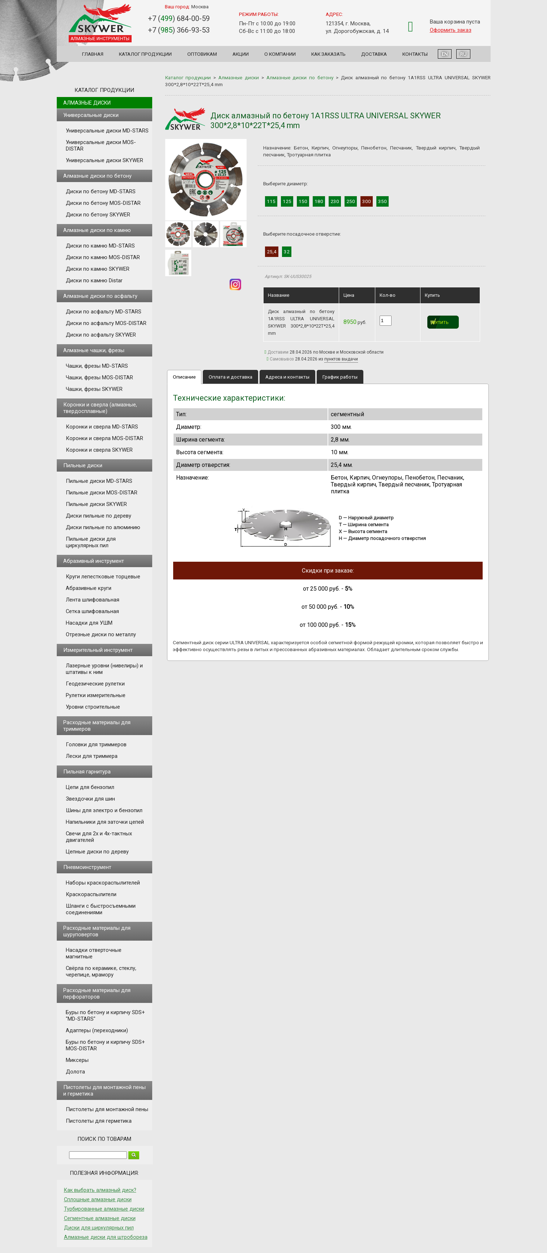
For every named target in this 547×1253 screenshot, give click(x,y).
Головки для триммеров (96, 744)
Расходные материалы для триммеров (97, 725)
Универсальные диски (91, 115)
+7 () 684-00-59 (179, 18)
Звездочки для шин (90, 799)
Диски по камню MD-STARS (100, 245)
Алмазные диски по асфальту (100, 296)
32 (287, 251)
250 (350, 201)
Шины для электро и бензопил (104, 810)
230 (334, 201)
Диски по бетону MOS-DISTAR (103, 203)
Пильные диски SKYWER (96, 504)
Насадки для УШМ (89, 623)
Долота (75, 1071)
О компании (280, 54)
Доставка (374, 54)
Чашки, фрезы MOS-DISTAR (99, 377)
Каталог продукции (145, 54)
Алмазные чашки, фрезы (93, 350)
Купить (440, 322)
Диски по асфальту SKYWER (101, 335)
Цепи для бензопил (90, 787)
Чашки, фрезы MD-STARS (97, 366)
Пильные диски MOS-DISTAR (101, 492)
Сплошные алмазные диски (98, 1199)
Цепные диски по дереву (97, 851)
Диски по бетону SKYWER (98, 214)
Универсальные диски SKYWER (104, 160)
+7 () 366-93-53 (179, 30)
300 (366, 201)
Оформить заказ (450, 30)
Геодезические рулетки (95, 683)
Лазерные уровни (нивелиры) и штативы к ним (104, 668)
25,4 (272, 251)
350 (382, 201)
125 (287, 201)
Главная (92, 54)
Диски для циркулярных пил (99, 1228)
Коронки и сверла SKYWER (99, 450)
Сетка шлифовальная (92, 611)
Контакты (415, 54)
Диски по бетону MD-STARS (101, 191)
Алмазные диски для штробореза (106, 1237)
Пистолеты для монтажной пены (107, 1109)
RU (463, 54)
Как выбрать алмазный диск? (100, 1190)
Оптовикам (202, 54)
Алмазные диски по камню (97, 230)
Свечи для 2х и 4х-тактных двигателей (99, 836)
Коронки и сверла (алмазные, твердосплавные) (100, 407)
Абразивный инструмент (93, 561)
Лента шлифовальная (92, 599)
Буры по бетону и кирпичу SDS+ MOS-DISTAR (105, 1045)
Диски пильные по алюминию (103, 527)
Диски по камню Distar (94, 280)
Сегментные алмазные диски (100, 1218)
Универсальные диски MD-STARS (107, 130)
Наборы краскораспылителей (103, 882)
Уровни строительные (93, 707)
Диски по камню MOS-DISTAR (103, 257)
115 (271, 201)
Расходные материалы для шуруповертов (97, 931)
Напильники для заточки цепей (105, 822)
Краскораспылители (91, 894)
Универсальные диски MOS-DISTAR (101, 145)
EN (445, 54)
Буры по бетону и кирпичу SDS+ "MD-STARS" (105, 1015)
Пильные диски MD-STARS (99, 481)
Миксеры (77, 1060)
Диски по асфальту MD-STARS (103, 311)
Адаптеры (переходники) (97, 1030)
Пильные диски (82, 465)
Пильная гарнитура (87, 771)
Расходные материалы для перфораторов (97, 993)
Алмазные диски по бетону (97, 176)
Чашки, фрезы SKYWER (94, 389)
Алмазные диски (87, 103)
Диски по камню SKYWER (97, 269)
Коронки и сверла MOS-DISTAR (104, 438)
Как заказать (328, 54)
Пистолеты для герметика (99, 1121)
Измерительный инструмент (98, 650)
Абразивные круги (88, 588)
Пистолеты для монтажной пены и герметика (104, 1090)
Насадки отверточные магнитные (93, 953)
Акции (240, 54)
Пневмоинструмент (87, 867)
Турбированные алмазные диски (104, 1209)
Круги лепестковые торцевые (103, 576)
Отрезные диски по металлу (101, 634)
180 (319, 201)
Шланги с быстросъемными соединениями (101, 909)
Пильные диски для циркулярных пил (91, 542)
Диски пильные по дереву (98, 515)
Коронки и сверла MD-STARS (102, 426)
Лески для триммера (91, 756)
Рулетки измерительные (95, 695)
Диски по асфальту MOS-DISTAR (106, 323)
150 (303, 201)
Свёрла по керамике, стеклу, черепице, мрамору (101, 971)
